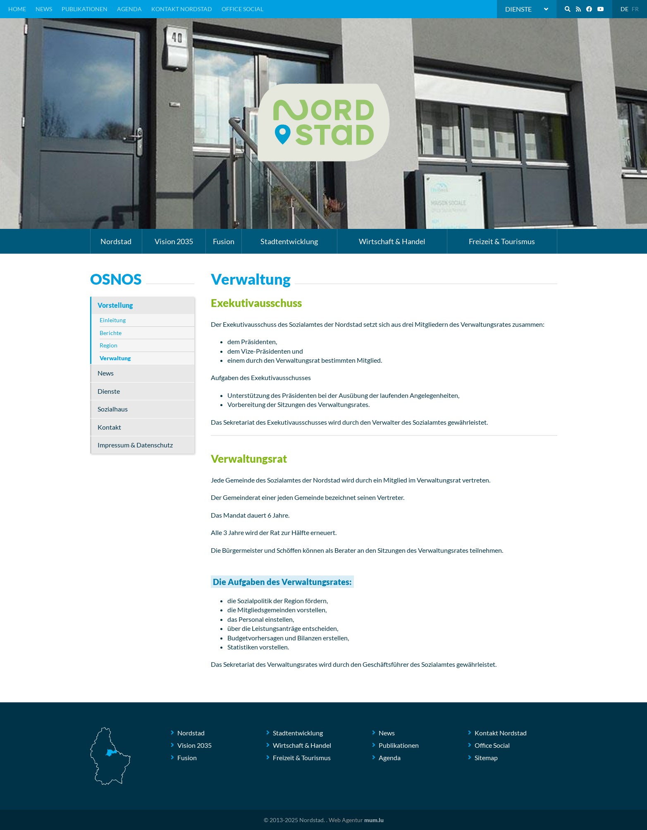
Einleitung (113, 319)
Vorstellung (115, 305)
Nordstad (115, 241)
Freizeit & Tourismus (502, 241)
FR (635, 8)
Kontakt (109, 427)
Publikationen (84, 8)
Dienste (109, 391)
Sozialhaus (113, 409)
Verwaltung (115, 357)
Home (17, 8)
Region (108, 345)
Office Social (242, 8)
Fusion (223, 241)
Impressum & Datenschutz (135, 445)
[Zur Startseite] (324, 122)
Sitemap (486, 757)
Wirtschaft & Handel (392, 241)
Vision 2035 (174, 241)
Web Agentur (346, 819)
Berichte (111, 332)
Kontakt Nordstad (181, 8)
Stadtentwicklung (289, 241)
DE (624, 8)
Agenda (129, 8)
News (44, 8)
